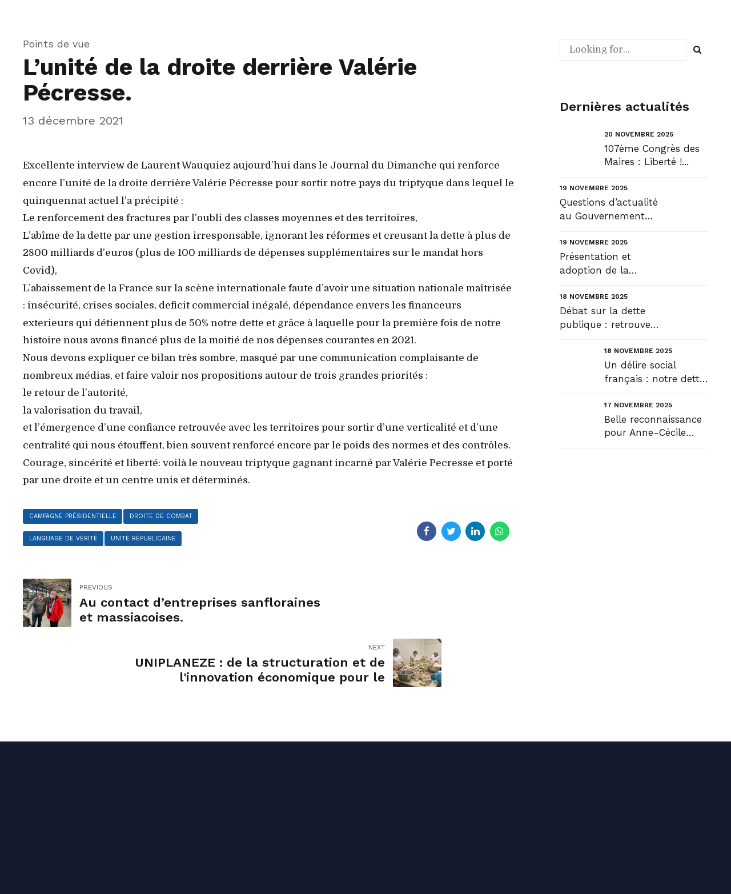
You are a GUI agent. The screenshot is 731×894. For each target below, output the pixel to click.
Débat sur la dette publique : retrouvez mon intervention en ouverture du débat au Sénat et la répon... (608, 318)
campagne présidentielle (76, 517)
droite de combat (171, 517)
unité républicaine (152, 541)
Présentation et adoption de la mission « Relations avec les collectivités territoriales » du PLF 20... (609, 264)
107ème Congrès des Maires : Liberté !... (652, 155)
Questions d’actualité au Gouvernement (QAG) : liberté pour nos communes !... (609, 210)
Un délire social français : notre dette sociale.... (654, 372)
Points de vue (56, 44)
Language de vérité (66, 541)
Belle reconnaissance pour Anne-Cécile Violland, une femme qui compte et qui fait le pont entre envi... (656, 427)
